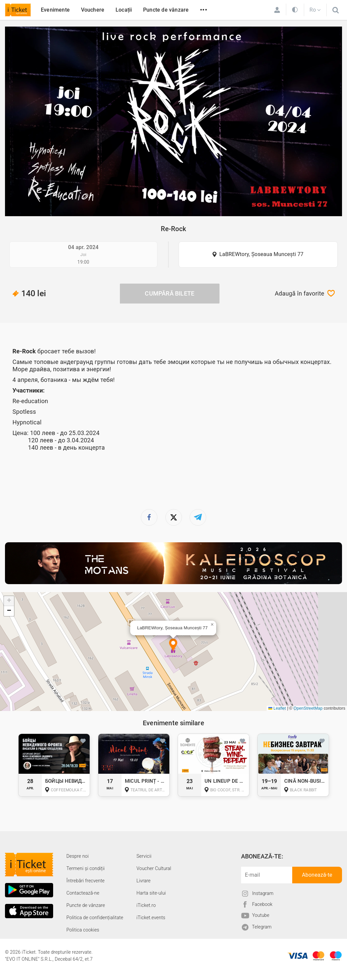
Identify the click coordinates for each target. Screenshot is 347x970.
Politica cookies (82, 929)
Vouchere (93, 10)
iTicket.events (150, 917)
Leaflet (277, 708)
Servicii (143, 856)
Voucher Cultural (153, 868)
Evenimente (55, 10)
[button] (173, 645)
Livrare (143, 880)
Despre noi (77, 856)
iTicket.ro (146, 905)
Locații (124, 10)
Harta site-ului (151, 893)
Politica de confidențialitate (94, 917)
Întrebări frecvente (85, 880)
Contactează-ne (82, 893)
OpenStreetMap (308, 708)
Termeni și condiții (85, 868)
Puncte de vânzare (166, 10)
